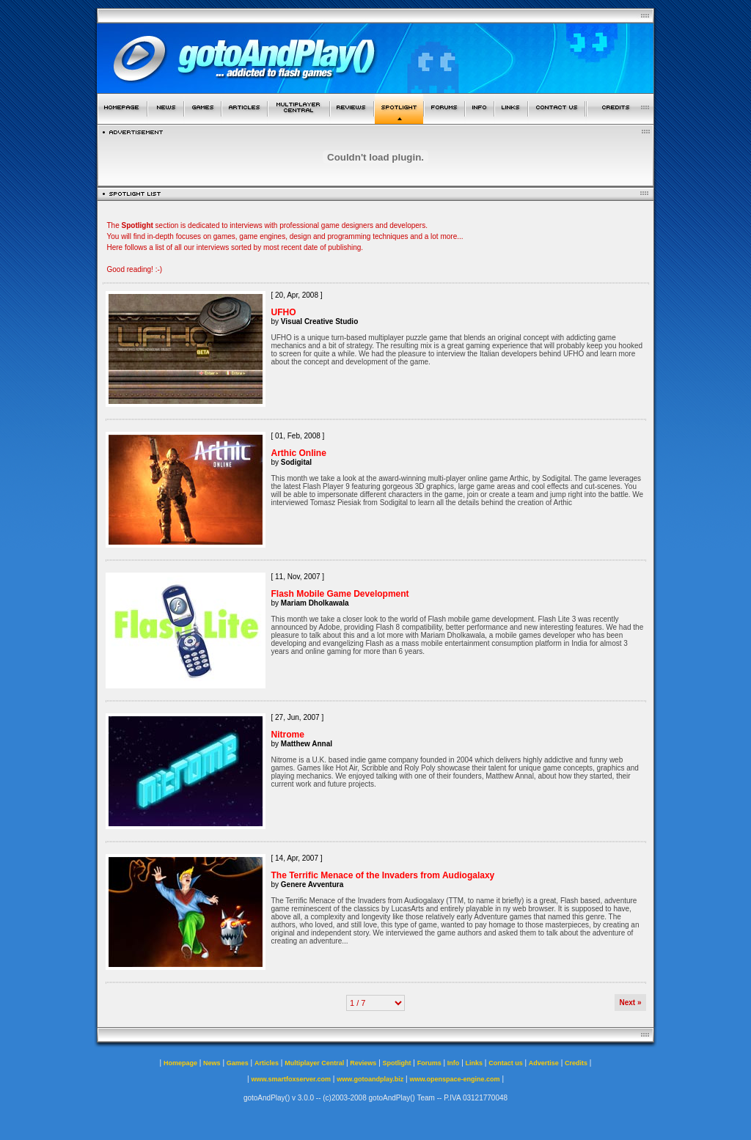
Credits (576, 1063)
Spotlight (397, 1063)
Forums (429, 1063)
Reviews (363, 1063)
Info (453, 1063)
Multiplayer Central (314, 1063)
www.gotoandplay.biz (370, 1079)
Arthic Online (298, 453)
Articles (266, 1063)
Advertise (544, 1063)
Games (238, 1063)
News (212, 1063)
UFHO (283, 312)
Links (474, 1063)
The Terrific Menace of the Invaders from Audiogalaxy (383, 875)
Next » (630, 1003)
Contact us (505, 1063)
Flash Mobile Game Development (340, 594)
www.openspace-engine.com (454, 1079)
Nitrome (287, 734)
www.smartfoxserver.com (291, 1079)
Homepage (180, 1063)
